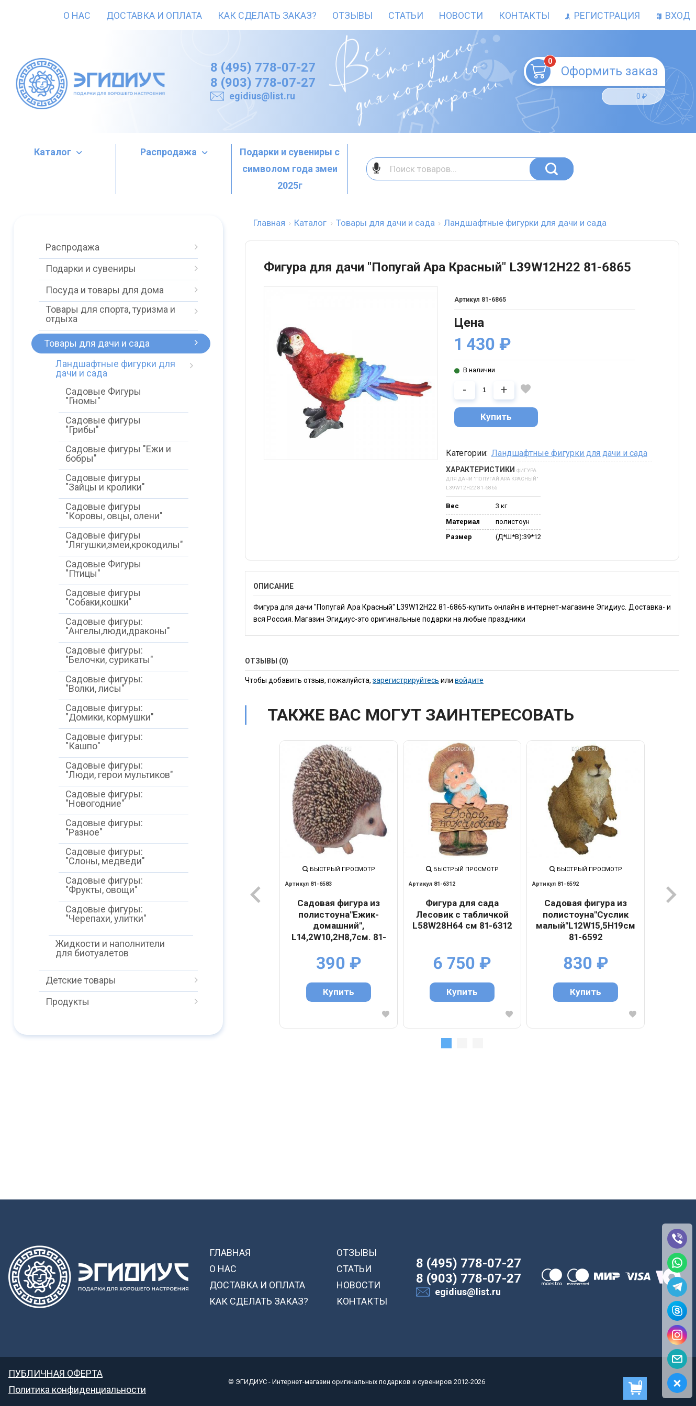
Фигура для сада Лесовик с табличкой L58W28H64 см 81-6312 (462, 914)
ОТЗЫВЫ (356, 1252)
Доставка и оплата (154, 15)
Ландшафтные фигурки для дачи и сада (569, 453)
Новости (461, 15)
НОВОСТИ (358, 1284)
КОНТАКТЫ (361, 1301)
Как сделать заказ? (267, 15)
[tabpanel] (338, 884)
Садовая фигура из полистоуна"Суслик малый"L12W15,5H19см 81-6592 (585, 920)
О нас (77, 15)
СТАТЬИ (354, 1268)
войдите (469, 680)
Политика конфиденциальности (77, 1389)
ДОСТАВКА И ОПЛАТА (257, 1284)
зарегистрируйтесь (406, 680)
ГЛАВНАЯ (230, 1252)
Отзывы (352, 15)
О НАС (223, 1268)
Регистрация (602, 15)
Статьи (405, 15)
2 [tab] (462, 1043)
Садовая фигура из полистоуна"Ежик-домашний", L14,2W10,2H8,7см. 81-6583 (338, 920)
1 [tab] (446, 1043)
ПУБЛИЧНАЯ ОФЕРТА (55, 1373)
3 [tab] (478, 1043)
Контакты (524, 15)
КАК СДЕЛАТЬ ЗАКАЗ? (258, 1301)
